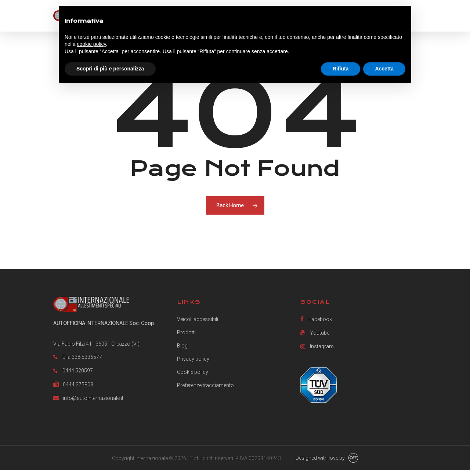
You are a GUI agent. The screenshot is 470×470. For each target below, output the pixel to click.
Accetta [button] (384, 69)
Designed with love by (320, 458)
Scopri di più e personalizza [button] (110, 69)
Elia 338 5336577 (82, 357)
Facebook (316, 319)
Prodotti (186, 332)
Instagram (317, 346)
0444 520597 (77, 371)
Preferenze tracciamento (205, 385)
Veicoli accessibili (197, 319)
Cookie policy (192, 372)
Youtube (314, 332)
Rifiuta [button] (341, 69)
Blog (182, 346)
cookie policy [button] (91, 44)
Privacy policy (193, 359)
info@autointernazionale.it (93, 398)
